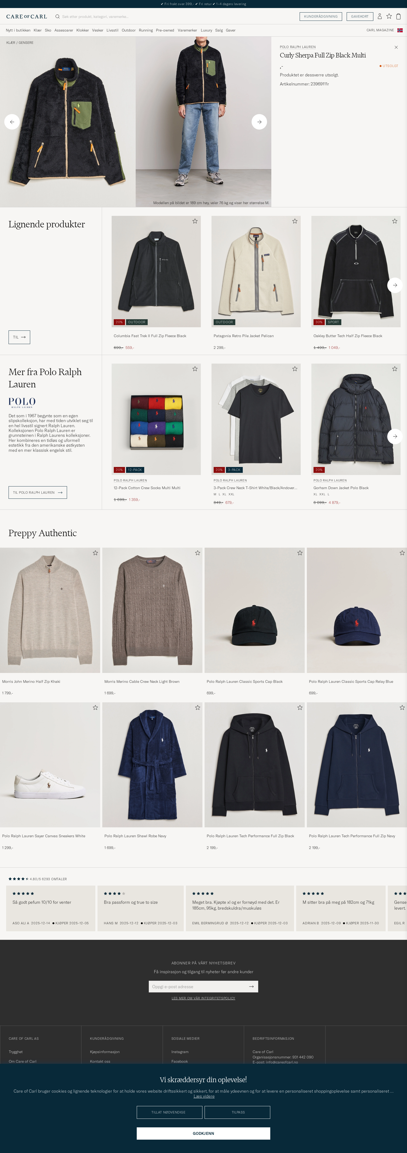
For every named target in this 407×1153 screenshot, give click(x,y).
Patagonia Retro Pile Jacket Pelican (244, 335)
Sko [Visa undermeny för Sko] (48, 30)
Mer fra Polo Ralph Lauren (45, 378)
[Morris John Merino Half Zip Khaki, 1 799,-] (50, 622)
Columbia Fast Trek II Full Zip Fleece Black (150, 335)
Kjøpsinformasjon (105, 1051)
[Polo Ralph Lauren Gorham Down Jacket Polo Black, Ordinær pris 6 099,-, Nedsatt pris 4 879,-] (356, 434)
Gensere (26, 43)
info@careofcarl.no (282, 1062)
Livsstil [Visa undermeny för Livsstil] (113, 30)
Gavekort (360, 16)
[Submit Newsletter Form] (251, 986)
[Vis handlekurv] (398, 16)
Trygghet (16, 1051)
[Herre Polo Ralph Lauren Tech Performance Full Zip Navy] (357, 764)
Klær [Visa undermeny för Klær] (38, 30)
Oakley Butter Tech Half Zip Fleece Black (348, 335)
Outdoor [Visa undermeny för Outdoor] (129, 30)
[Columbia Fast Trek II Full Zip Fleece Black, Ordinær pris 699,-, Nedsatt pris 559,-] (156, 283)
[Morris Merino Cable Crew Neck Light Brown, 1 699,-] (152, 622)
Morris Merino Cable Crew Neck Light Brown (141, 681)
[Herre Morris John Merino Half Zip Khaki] (50, 610)
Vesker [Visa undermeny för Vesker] (97, 30)
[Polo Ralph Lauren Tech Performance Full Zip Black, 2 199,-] (255, 776)
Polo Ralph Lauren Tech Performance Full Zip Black (250, 835)
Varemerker (187, 30)
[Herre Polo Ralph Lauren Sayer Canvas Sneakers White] (50, 764)
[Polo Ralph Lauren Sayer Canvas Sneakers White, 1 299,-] (50, 776)
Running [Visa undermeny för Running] (146, 30)
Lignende (47, 224)
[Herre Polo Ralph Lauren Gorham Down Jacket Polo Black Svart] (356, 419)
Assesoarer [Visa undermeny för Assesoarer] (63, 30)
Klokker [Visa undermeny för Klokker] (82, 30)
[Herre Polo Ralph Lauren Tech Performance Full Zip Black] (255, 764)
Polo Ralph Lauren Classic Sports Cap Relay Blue (351, 681)
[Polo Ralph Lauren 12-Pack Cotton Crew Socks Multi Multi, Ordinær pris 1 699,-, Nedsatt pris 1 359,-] (156, 434)
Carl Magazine (380, 30)
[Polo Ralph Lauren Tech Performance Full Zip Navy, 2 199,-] (357, 776)
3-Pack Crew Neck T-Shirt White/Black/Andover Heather (254, 488)
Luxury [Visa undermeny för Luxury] (206, 30)
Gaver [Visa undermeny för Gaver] (231, 30)
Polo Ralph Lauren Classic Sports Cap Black (245, 681)
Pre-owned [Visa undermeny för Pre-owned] (165, 30)
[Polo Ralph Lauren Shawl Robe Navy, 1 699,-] (152, 776)
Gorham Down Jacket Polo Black (341, 487)
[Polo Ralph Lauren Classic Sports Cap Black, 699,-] (255, 622)
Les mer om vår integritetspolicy (203, 998)
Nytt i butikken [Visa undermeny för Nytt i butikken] (18, 30)
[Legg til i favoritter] (194, 222)
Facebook (179, 1061)
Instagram (180, 1051)
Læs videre (204, 1096)
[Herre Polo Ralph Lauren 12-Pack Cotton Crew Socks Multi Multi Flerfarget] (156, 419)
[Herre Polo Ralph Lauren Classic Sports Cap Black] (255, 610)
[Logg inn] (380, 16)
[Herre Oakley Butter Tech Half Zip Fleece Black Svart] (356, 271)
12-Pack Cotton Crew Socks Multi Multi (147, 487)
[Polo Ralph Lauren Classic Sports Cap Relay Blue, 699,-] (357, 622)
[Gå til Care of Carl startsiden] (26, 16)
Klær (10, 43)
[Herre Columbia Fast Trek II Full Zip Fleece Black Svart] (156, 271)
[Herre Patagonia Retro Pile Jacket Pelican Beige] (256, 271)
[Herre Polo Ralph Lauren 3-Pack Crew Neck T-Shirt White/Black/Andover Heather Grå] (256, 419)
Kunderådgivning (321, 16)
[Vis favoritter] (389, 16)
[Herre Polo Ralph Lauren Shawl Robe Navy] (152, 764)
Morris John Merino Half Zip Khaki (31, 681)
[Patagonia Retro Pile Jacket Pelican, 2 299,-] (256, 283)
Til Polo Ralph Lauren (37, 492)
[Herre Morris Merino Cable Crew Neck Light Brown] (152, 610)
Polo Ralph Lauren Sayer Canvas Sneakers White (43, 835)
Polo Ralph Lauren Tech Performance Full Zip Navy (352, 835)
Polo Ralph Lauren (298, 47)
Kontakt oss (100, 1061)
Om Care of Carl (23, 1061)
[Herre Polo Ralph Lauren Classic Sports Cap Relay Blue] (357, 610)
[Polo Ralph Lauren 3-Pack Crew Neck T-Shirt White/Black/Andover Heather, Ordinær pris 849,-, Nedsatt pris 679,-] (256, 434)
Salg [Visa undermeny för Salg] (219, 30)
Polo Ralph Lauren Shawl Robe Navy (135, 835)
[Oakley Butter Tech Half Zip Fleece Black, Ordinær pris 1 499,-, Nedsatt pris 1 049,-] (356, 283)
